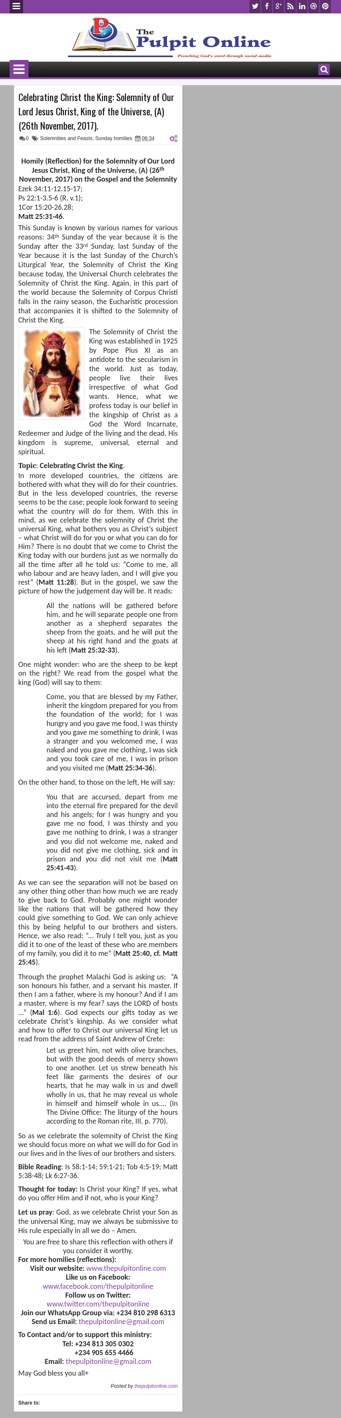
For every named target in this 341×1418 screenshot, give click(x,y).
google (278, 6)
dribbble (313, 6)
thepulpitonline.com (155, 1386)
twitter (255, 6)
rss (290, 6)
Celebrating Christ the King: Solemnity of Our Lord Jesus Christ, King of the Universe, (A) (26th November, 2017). (96, 111)
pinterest (325, 6)
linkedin (302, 6)
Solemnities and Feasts (66, 138)
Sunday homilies (113, 138)
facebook (266, 6)
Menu (16, 6)
